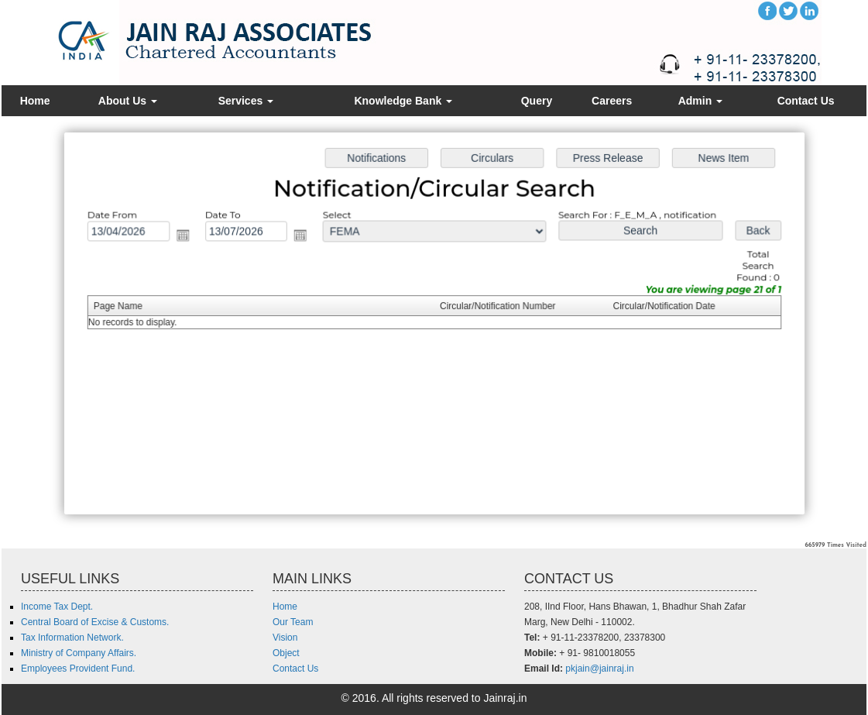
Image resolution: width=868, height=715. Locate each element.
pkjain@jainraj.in (599, 668)
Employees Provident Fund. (78, 668)
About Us (127, 101)
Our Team (293, 622)
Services (246, 101)
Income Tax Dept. (57, 606)
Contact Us (806, 101)
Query (536, 101)
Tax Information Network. (72, 637)
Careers (612, 101)
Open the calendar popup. (187, 237)
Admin (700, 101)
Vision (285, 637)
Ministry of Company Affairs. (78, 653)
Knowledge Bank (403, 101)
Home (35, 101)
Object (286, 653)
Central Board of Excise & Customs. (95, 622)
